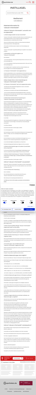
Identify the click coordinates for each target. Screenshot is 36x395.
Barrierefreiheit (26, 391)
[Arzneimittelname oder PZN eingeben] (18, 13)
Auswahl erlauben (18, 209)
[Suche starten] (28, 13)
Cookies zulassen (29, 209)
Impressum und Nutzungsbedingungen (16, 389)
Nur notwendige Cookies (6, 209)
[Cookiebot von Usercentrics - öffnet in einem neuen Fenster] (30, 185)
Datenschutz (28, 389)
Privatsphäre (9, 391)
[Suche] (28, 2)
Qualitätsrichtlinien (17, 391)
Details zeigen (30, 206)
